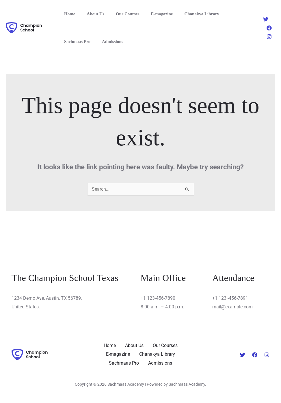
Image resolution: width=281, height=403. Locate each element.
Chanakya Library (188, 14)
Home (68, 14)
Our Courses (120, 14)
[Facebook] (269, 28)
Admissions (73, 41)
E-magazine (152, 14)
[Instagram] (269, 36)
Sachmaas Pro (228, 14)
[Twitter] (265, 19)
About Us (91, 14)
